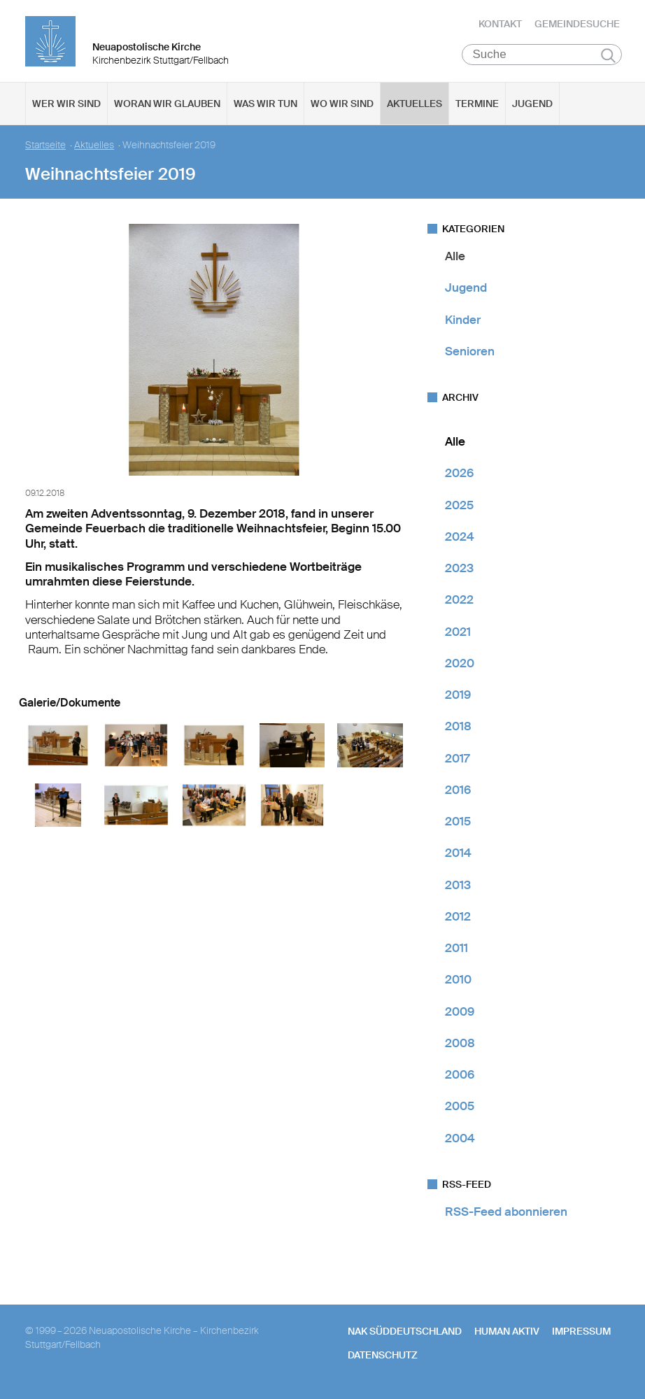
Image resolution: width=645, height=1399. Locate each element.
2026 (459, 475)
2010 (458, 981)
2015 (458, 823)
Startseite (45, 147)
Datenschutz (383, 1357)
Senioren (470, 353)
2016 (458, 792)
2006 (459, 1076)
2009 (459, 1013)
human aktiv (506, 1333)
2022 (459, 601)
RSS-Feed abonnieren (506, 1213)
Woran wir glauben (167, 105)
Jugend (532, 105)
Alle (455, 258)
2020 (459, 665)
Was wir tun (265, 105)
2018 (458, 728)
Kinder (463, 321)
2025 (459, 507)
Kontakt (500, 24)
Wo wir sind (342, 105)
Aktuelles (414, 105)
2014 (458, 854)
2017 (457, 760)
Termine (477, 105)
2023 (459, 570)
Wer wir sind (66, 105)
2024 (459, 538)
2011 (456, 950)
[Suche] (542, 56)
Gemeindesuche (577, 24)
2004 (460, 1140)
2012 (458, 918)
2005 (459, 1108)
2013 (458, 887)
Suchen (608, 57)
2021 (458, 633)
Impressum (581, 1333)
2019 (458, 696)
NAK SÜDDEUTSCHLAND (405, 1333)
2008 (460, 1045)
